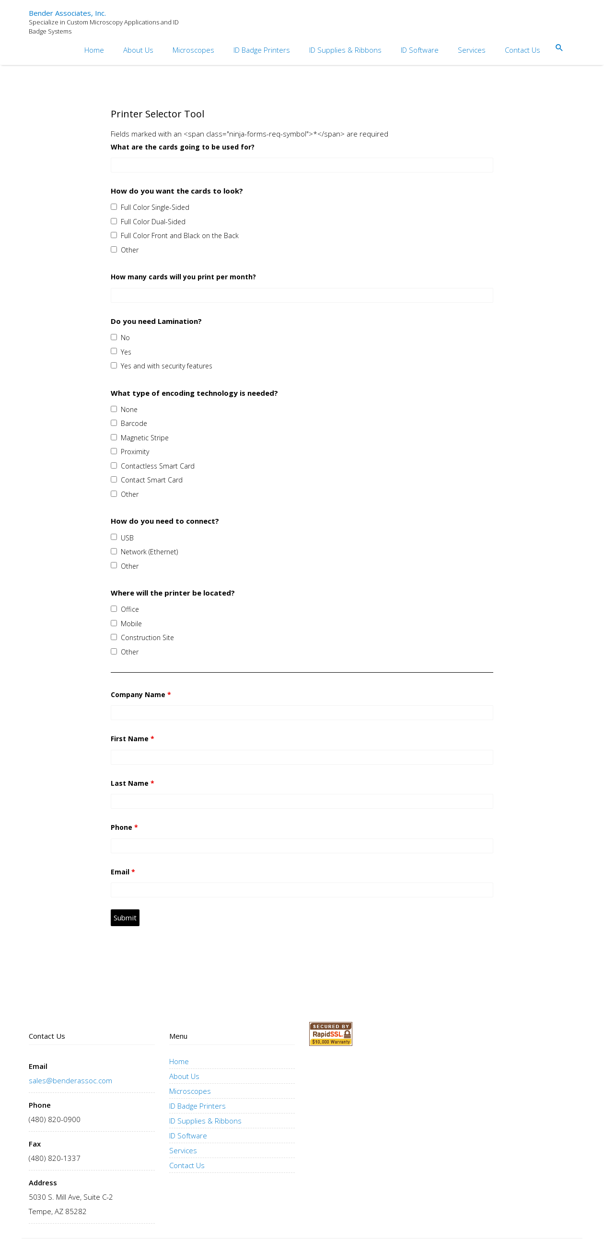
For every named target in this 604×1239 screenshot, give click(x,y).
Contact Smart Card (152, 479)
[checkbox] (114, 207)
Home (94, 50)
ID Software (420, 50)
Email (123, 871)
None (129, 409)
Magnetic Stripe (145, 437)
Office (130, 609)
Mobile (131, 623)
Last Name (132, 783)
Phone (124, 827)
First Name (132, 738)
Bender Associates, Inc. (67, 13)
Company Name (141, 694)
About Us (138, 50)
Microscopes (193, 50)
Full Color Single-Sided (155, 207)
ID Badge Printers (261, 50)
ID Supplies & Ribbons (345, 50)
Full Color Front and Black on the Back (180, 235)
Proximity (135, 451)
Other (130, 249)
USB (127, 537)
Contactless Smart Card (158, 465)
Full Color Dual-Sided (153, 221)
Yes (126, 351)
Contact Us (522, 50)
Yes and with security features (166, 365)
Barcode (134, 423)
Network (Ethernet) (149, 551)
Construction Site (147, 637)
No (125, 337)
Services (472, 50)
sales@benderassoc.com (70, 1080)
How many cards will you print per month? (183, 276)
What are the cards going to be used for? (183, 146)
